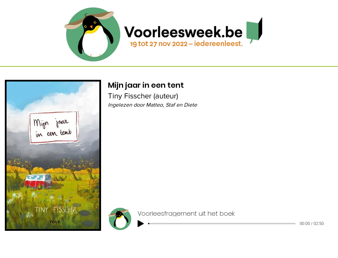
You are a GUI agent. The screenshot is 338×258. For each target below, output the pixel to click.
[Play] (141, 223)
